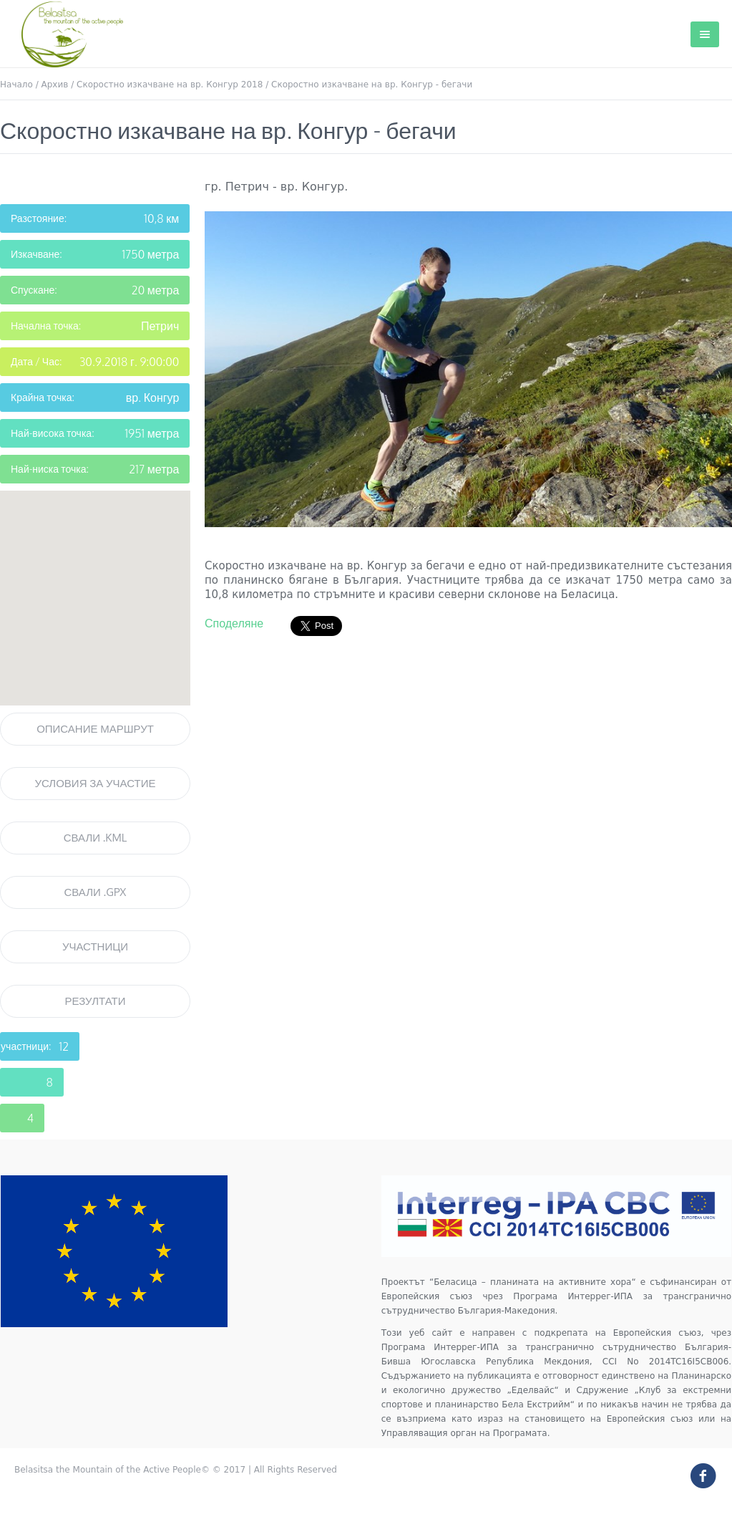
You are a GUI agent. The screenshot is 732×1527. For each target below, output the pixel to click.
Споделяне (234, 623)
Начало (16, 85)
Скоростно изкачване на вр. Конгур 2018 (170, 85)
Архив (55, 85)
